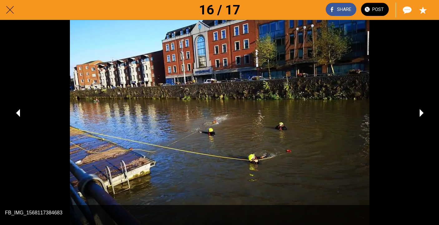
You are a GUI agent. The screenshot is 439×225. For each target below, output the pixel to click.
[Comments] (406, 10)
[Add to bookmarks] (422, 10)
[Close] (10, 10)
